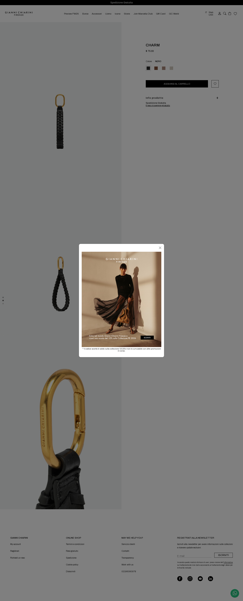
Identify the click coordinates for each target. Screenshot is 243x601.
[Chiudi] (160, 247)
